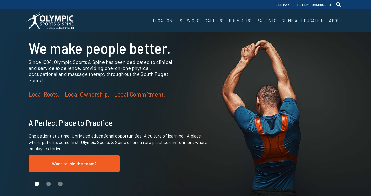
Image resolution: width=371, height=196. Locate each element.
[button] (163, 20)
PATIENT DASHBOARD (314, 4)
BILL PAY (283, 4)
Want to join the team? (74, 163)
